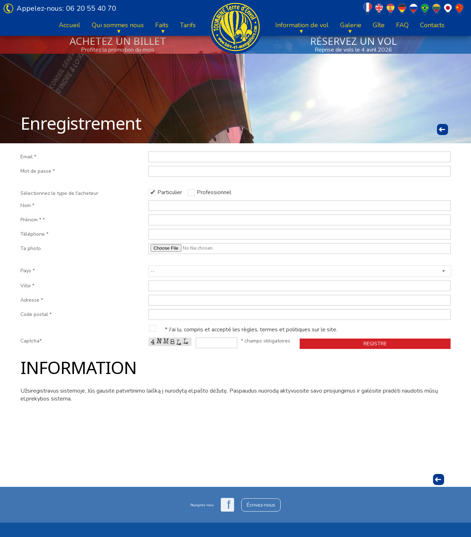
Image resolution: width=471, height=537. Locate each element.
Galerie (350, 25)
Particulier (169, 192)
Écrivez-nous (261, 505)
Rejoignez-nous (202, 505)
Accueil (69, 25)
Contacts (432, 25)
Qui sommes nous (118, 25)
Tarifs (188, 25)
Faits (161, 25)
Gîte (379, 25)
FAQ (402, 25)
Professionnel (214, 192)
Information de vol (302, 25)
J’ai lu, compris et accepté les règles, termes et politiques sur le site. (253, 330)
